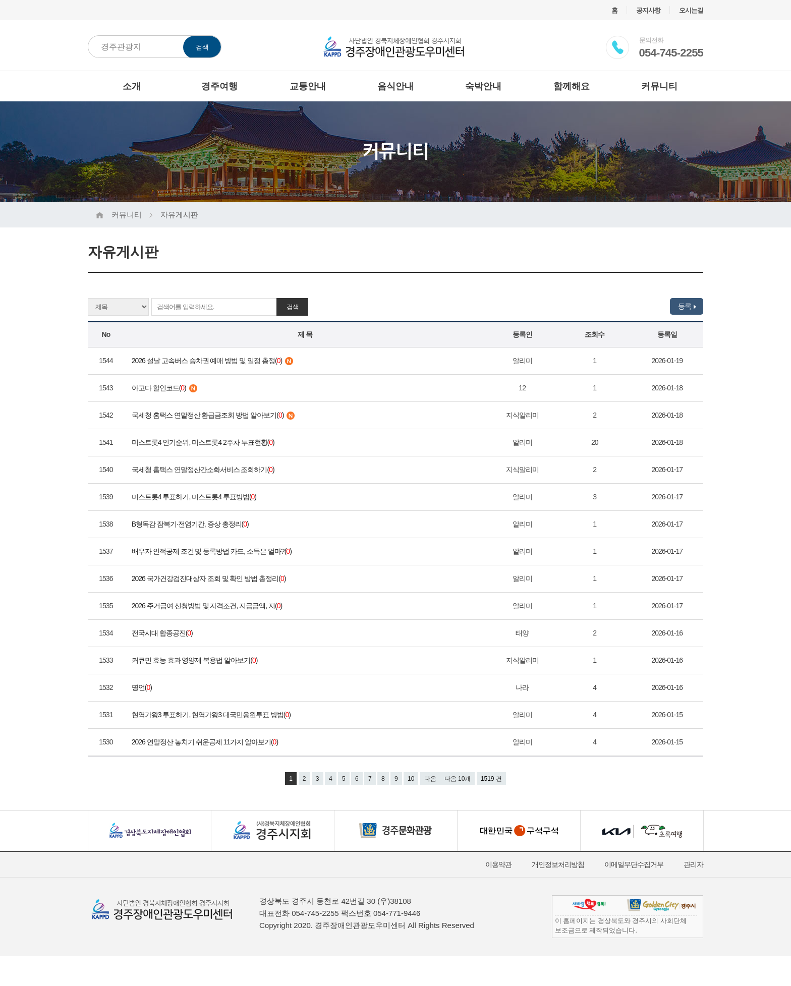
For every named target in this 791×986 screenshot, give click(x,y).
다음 (430, 778)
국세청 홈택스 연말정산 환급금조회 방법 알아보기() (213, 415)
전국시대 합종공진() (164, 633)
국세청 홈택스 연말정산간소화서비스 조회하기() (204, 470)
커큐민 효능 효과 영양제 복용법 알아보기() (196, 660)
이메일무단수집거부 (633, 864)
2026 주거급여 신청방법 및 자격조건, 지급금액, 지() (208, 606)
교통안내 (308, 86)
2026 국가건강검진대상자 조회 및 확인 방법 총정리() (210, 578)
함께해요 (571, 86)
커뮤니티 (659, 86)
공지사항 (648, 10)
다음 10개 (457, 778)
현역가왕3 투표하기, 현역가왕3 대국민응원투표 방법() (213, 715)
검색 (202, 47)
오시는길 (691, 10)
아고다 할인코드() (164, 388)
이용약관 (498, 864)
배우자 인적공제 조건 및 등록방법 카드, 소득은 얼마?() (213, 551)
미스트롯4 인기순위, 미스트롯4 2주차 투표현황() (204, 442)
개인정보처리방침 (558, 864)
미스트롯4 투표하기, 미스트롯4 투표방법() (195, 497)
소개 (132, 86)
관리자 (693, 864)
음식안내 (395, 86)
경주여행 (219, 86)
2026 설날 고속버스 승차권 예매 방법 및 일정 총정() (212, 361)
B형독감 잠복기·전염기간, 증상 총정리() (192, 524)
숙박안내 (483, 86)
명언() (143, 687)
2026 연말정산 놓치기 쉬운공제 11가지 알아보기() (206, 742)
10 (411, 778)
